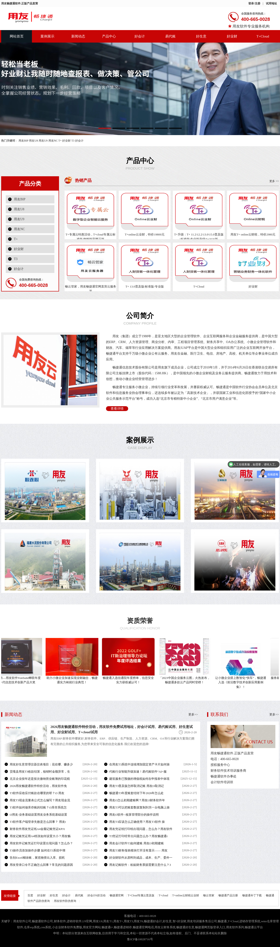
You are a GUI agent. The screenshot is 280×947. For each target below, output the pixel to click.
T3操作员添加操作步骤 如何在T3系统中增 (37, 850)
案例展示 (47, 36)
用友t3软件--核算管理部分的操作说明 (134, 814)
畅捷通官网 (117, 895)
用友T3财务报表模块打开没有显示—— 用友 (138, 850)
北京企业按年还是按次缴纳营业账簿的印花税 (40, 778)
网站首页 (17, 36)
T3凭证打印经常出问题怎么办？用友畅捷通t (138, 836)
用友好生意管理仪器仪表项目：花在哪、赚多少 (41, 764)
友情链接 (10, 895)
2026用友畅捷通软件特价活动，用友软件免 (38, 786)
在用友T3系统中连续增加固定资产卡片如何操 (139, 764)
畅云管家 (208, 895)
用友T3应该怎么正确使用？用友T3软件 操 (137, 821)
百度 (30, 895)
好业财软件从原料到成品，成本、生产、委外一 (140, 857)
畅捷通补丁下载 (252, 895)
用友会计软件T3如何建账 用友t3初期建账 (136, 843)
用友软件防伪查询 (65, 901)
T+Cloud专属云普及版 (141, 895)
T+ (60, 140)
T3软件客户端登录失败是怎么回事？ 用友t (38, 821)
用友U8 (33, 140)
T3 (72, 140)
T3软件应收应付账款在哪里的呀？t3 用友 (37, 793)
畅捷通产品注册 (228, 895)
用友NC (53, 140)
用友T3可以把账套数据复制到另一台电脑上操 (139, 807)
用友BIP (23, 140)
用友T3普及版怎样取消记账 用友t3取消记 (136, 786)
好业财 (232, 36)
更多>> (274, 714)
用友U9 (43, 140)
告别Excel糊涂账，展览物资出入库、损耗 (37, 857)
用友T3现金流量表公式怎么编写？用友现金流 (40, 800)
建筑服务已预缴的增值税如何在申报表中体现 (139, 778)
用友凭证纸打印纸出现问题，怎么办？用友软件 (140, 829)
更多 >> (274, 181)
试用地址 (271, 3)
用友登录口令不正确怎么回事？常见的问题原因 (41, 865)
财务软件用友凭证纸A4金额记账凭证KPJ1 (37, 829)
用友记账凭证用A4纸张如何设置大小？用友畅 (40, 836)
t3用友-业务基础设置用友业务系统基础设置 (38, 814)
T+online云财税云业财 (185, 895)
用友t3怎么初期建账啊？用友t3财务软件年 (137, 800)
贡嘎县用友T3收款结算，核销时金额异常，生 (40, 771)
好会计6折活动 (96, 895)
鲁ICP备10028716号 (140, 939)
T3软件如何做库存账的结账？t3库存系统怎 (38, 807)
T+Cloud (262, 36)
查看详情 (117, 408)
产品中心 (109, 36)
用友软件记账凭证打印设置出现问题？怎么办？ (41, 843)
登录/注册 (254, 3)
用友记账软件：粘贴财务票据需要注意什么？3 (140, 865)
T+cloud (163, 895)
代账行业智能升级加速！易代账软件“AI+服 (138, 771)
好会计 (139, 36)
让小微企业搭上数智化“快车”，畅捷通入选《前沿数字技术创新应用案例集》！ (242, 682)
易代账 (170, 36)
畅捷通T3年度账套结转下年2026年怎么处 (136, 793)
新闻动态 (78, 36)
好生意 (201, 36)
